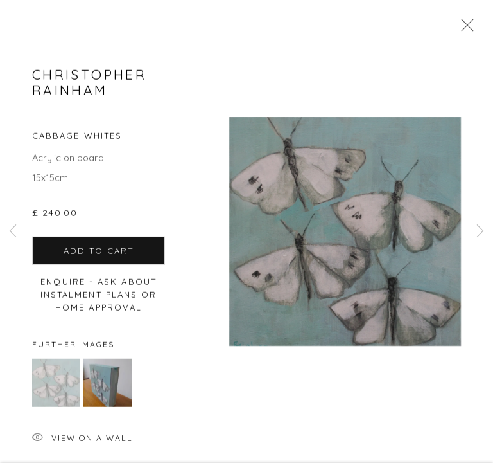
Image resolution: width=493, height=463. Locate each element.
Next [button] (480, 231)
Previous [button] (13, 231)
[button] (56, 390)
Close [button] (464, 29)
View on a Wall (82, 446)
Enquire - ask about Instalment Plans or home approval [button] (98, 301)
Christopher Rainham (89, 89)
